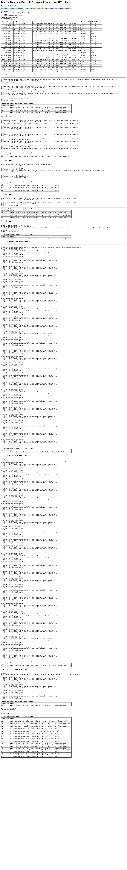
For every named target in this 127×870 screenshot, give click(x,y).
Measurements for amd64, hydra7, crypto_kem (12, 8)
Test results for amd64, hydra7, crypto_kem (36, 8)
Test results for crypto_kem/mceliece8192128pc (59, 8)
